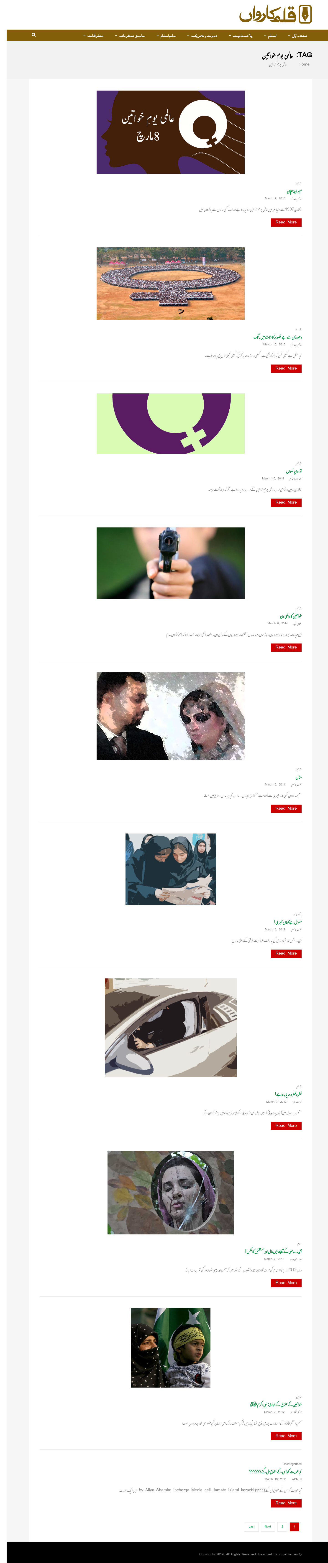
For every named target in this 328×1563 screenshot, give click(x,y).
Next (261, 1527)
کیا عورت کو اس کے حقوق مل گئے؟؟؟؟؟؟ (268, 1472)
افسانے (292, 329)
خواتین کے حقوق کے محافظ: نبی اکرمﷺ (269, 1405)
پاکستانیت (236, 35)
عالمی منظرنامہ (125, 35)
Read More (279, 222)
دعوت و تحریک (198, 35)
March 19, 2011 (270, 1479)
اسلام (265, 35)
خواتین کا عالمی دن (284, 616)
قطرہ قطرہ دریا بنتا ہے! (281, 1094)
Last (245, 1527)
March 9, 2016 (270, 198)
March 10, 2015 (269, 344)
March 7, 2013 (271, 1102)
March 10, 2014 (268, 478)
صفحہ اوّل (293, 35)
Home (295, 64)
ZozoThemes (281, 1554)
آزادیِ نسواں (287, 471)
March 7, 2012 (269, 1412)
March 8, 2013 (270, 929)
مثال (292, 777)
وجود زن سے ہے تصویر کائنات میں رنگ (271, 337)
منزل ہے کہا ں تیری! (281, 922)
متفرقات (89, 35)
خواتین (292, 183)
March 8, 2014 (272, 623)
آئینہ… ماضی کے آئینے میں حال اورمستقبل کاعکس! (266, 1252)
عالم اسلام (161, 35)
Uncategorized (285, 1464)
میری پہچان (287, 191)
